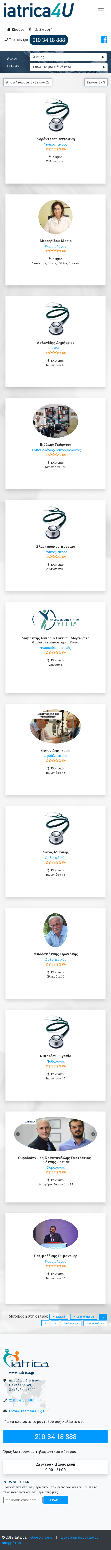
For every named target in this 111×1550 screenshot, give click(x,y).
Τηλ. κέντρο (36, 40)
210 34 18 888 (55, 1436)
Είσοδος (16, 29)
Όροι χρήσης (41, 1537)
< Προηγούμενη (83, 1316)
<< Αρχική (59, 1316)
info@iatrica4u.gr (27, 1411)
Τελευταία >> (95, 1323)
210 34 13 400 (22, 1400)
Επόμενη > (71, 1323)
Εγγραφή (44, 29)
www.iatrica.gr (22, 1372)
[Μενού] (101, 10)
